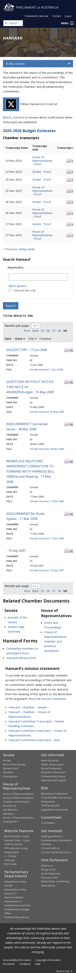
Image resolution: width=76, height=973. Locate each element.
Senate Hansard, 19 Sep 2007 (47, 570)
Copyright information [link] (48, 960)
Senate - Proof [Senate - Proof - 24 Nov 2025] (41, 172)
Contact (56, 16)
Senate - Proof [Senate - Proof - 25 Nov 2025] (41, 179)
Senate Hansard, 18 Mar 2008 (47, 449)
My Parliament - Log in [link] (17, 836)
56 (48, 331)
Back (35, 331)
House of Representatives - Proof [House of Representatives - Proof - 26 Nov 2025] (42, 213)
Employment (11, 852)
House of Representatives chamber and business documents (55, 641)
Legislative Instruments (54, 809)
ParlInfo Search (13, 844)
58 (59, 331)
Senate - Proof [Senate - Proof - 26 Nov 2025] (41, 202)
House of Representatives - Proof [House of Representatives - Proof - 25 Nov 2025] (42, 190)
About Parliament (51, 768)
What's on (47, 865)
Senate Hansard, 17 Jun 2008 (46, 369)
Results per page (17, 325)
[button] (67, 23)
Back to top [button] (64, 971)
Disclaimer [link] (9, 964)
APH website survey (16, 848)
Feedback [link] (25, 964)
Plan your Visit (49, 877)
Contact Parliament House (56, 852)
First (27, 331)
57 (53, 331)
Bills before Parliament (54, 793)
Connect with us (50, 848)
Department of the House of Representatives (15, 893)
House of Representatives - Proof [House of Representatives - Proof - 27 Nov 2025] (42, 235)
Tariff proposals (50, 805)
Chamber (45, 338)
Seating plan (10, 776)
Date (20, 338)
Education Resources (53, 772)
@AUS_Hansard (13, 117)
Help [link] (37, 964)
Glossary (9, 860)
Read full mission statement (47, 699)
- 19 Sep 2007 (16, 550)
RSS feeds (10, 864)
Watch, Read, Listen (52, 764)
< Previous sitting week (19, 249)
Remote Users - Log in (17, 840)
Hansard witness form (21, 658)
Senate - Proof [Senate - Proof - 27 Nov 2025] (41, 224)
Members (8, 813)
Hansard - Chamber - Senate (27, 707)
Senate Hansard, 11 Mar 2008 (47, 538)
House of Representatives (18, 794)
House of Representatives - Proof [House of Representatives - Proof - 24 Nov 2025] (42, 160)
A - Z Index (10, 856)
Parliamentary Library (53, 776)
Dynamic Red (10, 768)
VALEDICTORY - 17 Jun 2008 (26, 349)
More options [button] (18, 286)
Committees (48, 823)
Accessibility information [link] (17, 960)
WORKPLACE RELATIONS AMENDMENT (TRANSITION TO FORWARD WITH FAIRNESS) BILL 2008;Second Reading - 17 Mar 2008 (30, 471)
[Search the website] (13, 23)
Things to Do (48, 869)
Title (32, 338)
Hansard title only (24, 290)
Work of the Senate (14, 764)
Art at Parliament (50, 873)
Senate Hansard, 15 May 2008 (47, 411)
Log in (68, 16)
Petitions (46, 844)
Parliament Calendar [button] (36, 16)
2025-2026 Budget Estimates (29, 130)
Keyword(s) (15, 267)
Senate (7, 760)
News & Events (49, 760)
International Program (53, 780)
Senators (8, 772)
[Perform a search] (6, 23)
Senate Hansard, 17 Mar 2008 (47, 501)
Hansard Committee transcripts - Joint (34, 740)
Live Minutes (10, 809)
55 (42, 331)
